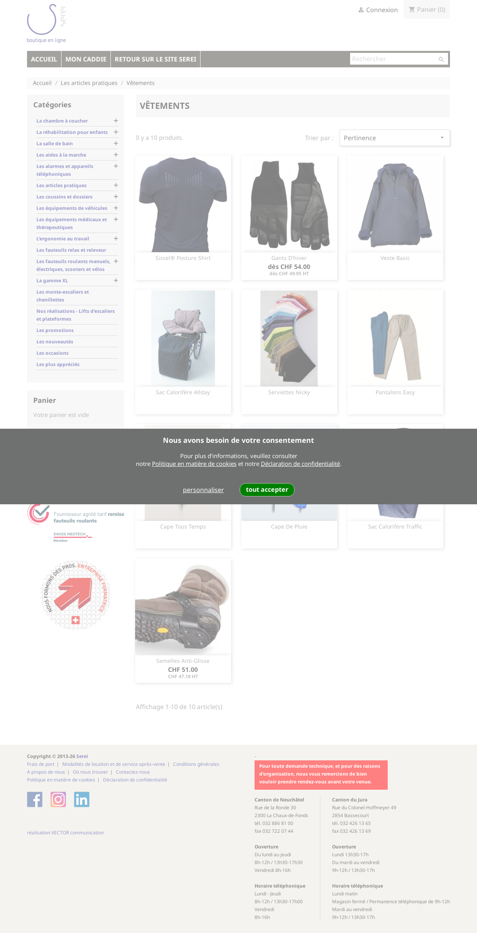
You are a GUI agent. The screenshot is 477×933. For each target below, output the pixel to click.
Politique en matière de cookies (194, 463)
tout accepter (267, 489)
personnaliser (203, 489)
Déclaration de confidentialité (300, 463)
